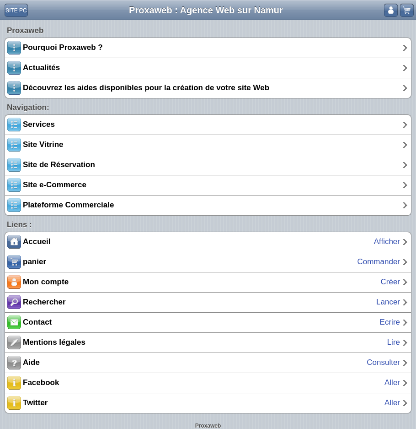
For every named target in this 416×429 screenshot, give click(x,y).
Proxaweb (208, 426)
